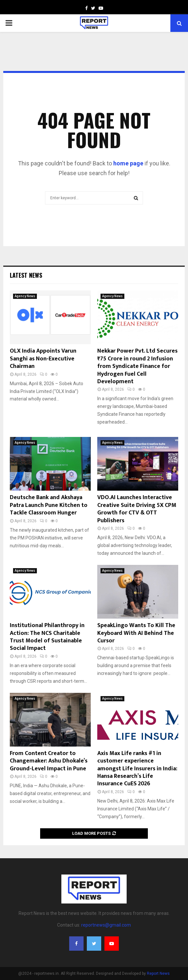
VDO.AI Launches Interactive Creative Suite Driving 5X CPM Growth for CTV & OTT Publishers (136, 509)
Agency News (25, 296)
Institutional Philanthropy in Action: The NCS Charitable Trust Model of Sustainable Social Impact (47, 637)
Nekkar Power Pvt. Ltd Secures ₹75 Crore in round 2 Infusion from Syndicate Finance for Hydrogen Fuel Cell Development (137, 366)
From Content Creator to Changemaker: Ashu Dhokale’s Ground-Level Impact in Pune (48, 761)
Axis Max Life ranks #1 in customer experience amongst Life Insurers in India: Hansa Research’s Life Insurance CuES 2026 (137, 769)
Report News (158, 973)
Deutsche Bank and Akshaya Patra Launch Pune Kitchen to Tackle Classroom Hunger (48, 505)
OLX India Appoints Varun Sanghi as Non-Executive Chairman (43, 358)
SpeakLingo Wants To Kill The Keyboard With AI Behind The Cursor (136, 633)
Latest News (26, 275)
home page (128, 163)
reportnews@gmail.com (106, 925)
